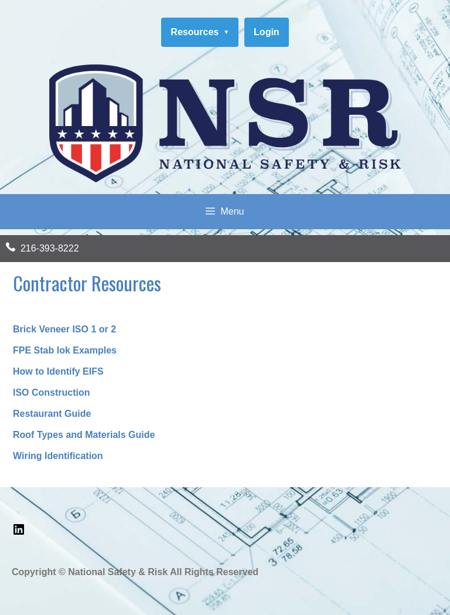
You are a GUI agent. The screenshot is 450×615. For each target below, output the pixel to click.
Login (266, 32)
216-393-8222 (50, 248)
